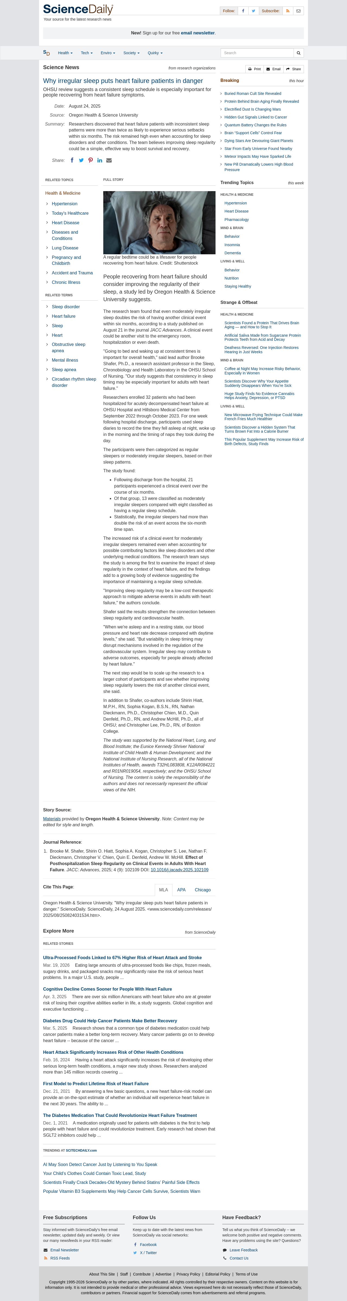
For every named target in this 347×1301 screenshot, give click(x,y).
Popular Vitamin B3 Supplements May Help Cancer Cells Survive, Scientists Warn (121, 1191)
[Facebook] (72, 160)
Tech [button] (86, 53)
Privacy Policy (188, 1274)
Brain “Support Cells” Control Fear (253, 133)
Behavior (231, 236)
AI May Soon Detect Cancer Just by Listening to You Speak (100, 1164)
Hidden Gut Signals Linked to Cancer (255, 117)
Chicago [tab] (203, 890)
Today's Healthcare (70, 213)
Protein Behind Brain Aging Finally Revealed (261, 101)
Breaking (229, 80)
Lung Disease (65, 248)
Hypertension (64, 203)
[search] (298, 52)
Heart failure (63, 316)
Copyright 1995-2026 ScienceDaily (78, 1282)
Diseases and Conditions (65, 235)
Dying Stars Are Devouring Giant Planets (258, 141)
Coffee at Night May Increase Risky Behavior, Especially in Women (262, 371)
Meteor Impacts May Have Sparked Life (257, 156)
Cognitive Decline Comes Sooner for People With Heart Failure (107, 989)
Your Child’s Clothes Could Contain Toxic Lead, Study (94, 1173)
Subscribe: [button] (271, 11)
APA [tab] (181, 890)
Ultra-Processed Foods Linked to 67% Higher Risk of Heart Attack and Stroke (122, 957)
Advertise (163, 1274)
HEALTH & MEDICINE (236, 195)
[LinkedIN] (100, 160)
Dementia (232, 253)
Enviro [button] (108, 53)
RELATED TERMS (59, 295)
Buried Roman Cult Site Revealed (252, 93)
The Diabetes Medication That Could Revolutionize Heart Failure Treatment (120, 1115)
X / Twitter (148, 1253)
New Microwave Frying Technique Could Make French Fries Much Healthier (263, 417)
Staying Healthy (237, 286)
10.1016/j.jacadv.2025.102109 (179, 870)
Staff (124, 1274)
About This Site (102, 1274)
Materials (52, 819)
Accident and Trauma (72, 273)
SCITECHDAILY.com (81, 1150)
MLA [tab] (163, 890)
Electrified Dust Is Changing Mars (252, 109)
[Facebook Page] (243, 11)
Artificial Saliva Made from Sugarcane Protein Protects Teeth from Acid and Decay (262, 337)
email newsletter (198, 33)
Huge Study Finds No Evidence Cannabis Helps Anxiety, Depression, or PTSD (259, 395)
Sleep (57, 325)
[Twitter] (81, 160)
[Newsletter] (298, 11)
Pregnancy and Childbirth (66, 260)
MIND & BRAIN (231, 228)
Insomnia (232, 245)
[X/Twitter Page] (253, 11)
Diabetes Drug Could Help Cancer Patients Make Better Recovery (110, 1021)
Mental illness (65, 360)
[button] (254, 69)
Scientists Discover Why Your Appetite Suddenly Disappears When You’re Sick (257, 383)
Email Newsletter (64, 1250)
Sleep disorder (66, 306)
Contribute (142, 1274)
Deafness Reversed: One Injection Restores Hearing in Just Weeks (261, 349)
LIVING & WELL (232, 261)
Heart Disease (65, 222)
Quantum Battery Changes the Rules (255, 125)
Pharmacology (236, 219)
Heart (57, 335)
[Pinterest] (90, 160)
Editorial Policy (217, 1274)
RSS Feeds (60, 1258)
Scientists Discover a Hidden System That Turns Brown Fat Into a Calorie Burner (259, 429)
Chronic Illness (66, 282)
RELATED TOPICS (59, 180)
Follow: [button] (229, 11)
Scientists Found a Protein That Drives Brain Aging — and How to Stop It (261, 325)
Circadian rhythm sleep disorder (74, 382)
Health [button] (65, 53)
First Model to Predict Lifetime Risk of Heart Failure (96, 1083)
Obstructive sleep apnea (68, 347)
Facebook (148, 1244)
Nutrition (231, 278)
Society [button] (131, 53)
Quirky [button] (155, 53)
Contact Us (239, 1258)
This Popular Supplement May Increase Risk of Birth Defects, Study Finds (264, 441)
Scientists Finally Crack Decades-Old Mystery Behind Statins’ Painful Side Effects (121, 1182)
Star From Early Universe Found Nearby (258, 148)
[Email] (109, 160)
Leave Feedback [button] (244, 1250)
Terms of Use (246, 1274)
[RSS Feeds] (287, 11)
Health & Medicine (63, 193)
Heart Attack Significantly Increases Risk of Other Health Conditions (113, 1052)
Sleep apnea (64, 369)
